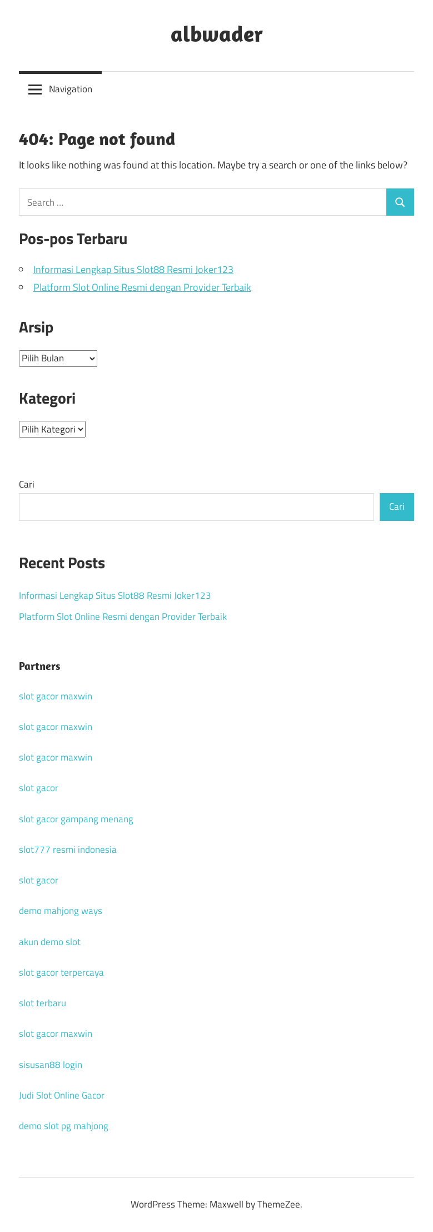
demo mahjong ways (60, 910)
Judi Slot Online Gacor (61, 1095)
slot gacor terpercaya (61, 972)
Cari (26, 484)
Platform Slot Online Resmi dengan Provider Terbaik (142, 287)
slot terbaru (42, 1003)
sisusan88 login (50, 1064)
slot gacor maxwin (55, 696)
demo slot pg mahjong (63, 1126)
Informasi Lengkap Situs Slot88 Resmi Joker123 (133, 269)
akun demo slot (50, 942)
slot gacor (38, 788)
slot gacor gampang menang (76, 819)
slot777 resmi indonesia (68, 849)
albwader (217, 33)
